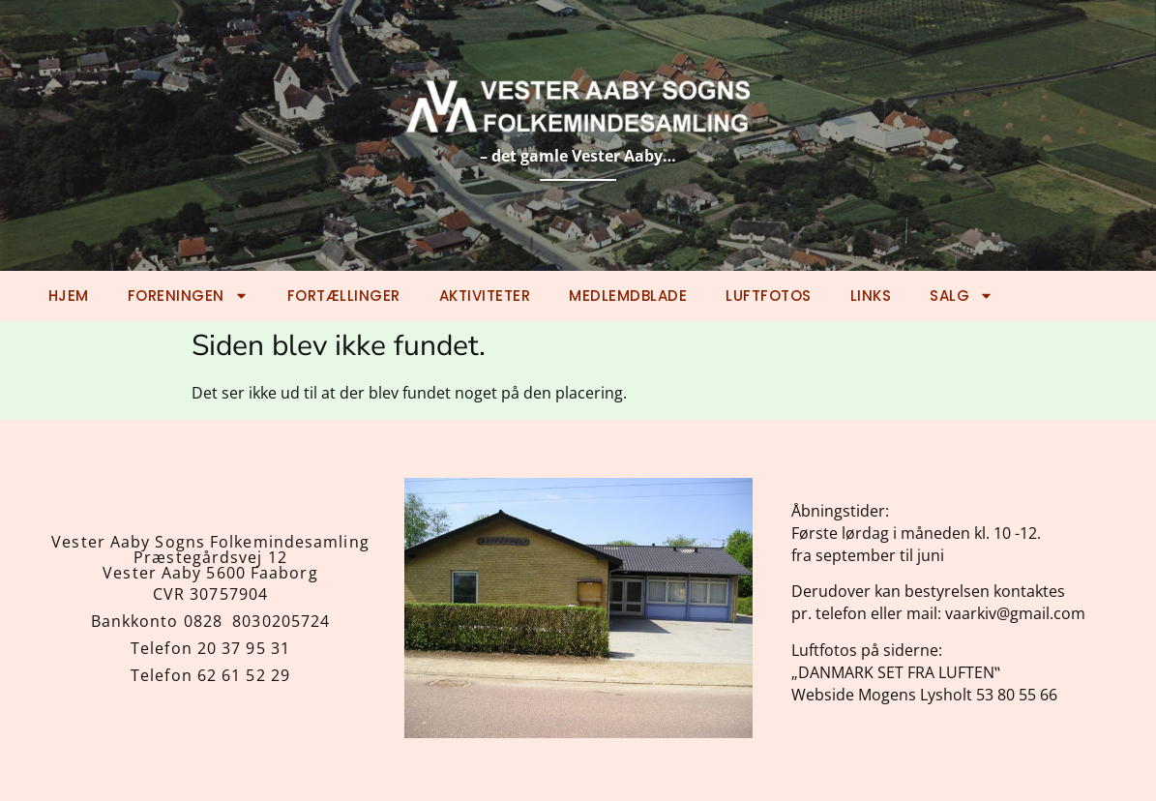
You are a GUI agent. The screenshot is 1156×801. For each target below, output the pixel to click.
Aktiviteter (485, 295)
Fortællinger (343, 295)
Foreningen (188, 295)
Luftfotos (769, 295)
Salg (961, 295)
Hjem (68, 295)
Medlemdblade (628, 295)
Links (871, 295)
